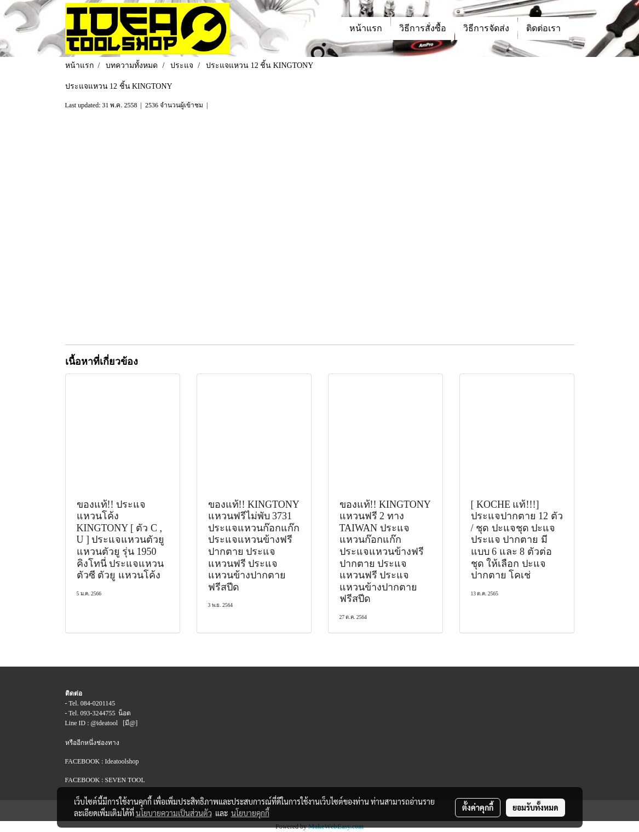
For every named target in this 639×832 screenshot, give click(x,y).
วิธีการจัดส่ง (486, 28)
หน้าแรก (365, 28)
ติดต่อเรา (543, 28)
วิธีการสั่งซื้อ (422, 28)
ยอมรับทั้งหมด (536, 807)
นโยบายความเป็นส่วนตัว (174, 813)
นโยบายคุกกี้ (250, 813)
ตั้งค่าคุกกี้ (477, 807)
